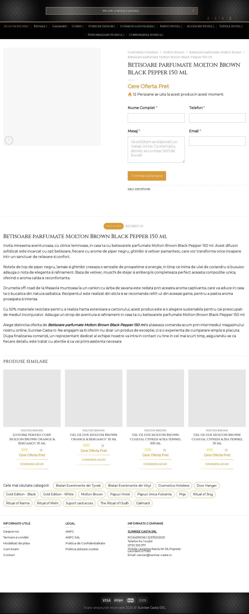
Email (195, 131)
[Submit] (193, 11)
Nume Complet (142, 108)
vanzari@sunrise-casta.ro (154, 555)
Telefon (197, 108)
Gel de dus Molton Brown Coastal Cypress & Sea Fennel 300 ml (155, 439)
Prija (182, 495)
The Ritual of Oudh (114, 503)
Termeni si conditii (15, 537)
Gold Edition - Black (21, 495)
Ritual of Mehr (47, 503)
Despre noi (11, 532)
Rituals (40, 26)
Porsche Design (101, 26)
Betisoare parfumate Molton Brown (215, 52)
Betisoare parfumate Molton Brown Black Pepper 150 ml (170, 57)
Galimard (59, 26)
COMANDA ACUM (31, 464)
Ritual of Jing (203, 495)
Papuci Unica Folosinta (154, 495)
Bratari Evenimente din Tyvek (78, 486)
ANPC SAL (73, 537)
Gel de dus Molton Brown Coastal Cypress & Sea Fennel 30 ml (217, 439)
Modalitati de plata (16, 543)
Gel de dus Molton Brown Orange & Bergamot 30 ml (93, 437)
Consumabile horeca (146, 35)
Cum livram (11, 549)
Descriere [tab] (113, 226)
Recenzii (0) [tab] (135, 226)
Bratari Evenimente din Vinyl (129, 486)
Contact (9, 555)
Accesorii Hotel (200, 26)
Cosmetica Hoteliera (137, 26)
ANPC (70, 532)
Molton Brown (16, 26)
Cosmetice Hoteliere (143, 52)
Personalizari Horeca (106, 35)
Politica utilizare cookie (82, 549)
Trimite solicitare (147, 176)
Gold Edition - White (58, 495)
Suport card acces (79, 503)
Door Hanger (207, 486)
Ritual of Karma (18, 503)
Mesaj (134, 131)
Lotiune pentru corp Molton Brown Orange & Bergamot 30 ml (32, 439)
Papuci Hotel (171, 26)
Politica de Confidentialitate (85, 543)
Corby (78, 26)
